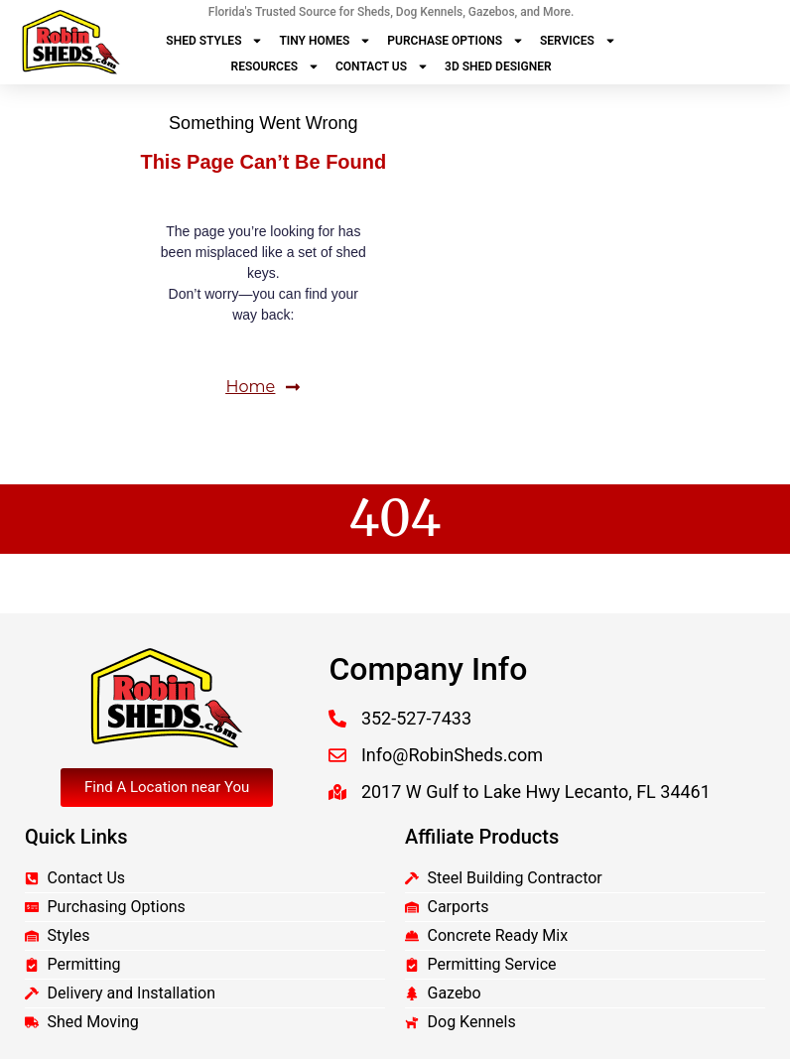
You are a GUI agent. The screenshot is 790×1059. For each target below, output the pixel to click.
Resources (275, 66)
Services (578, 41)
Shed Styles (214, 41)
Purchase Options (455, 41)
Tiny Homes (325, 41)
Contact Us (382, 66)
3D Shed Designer (498, 66)
